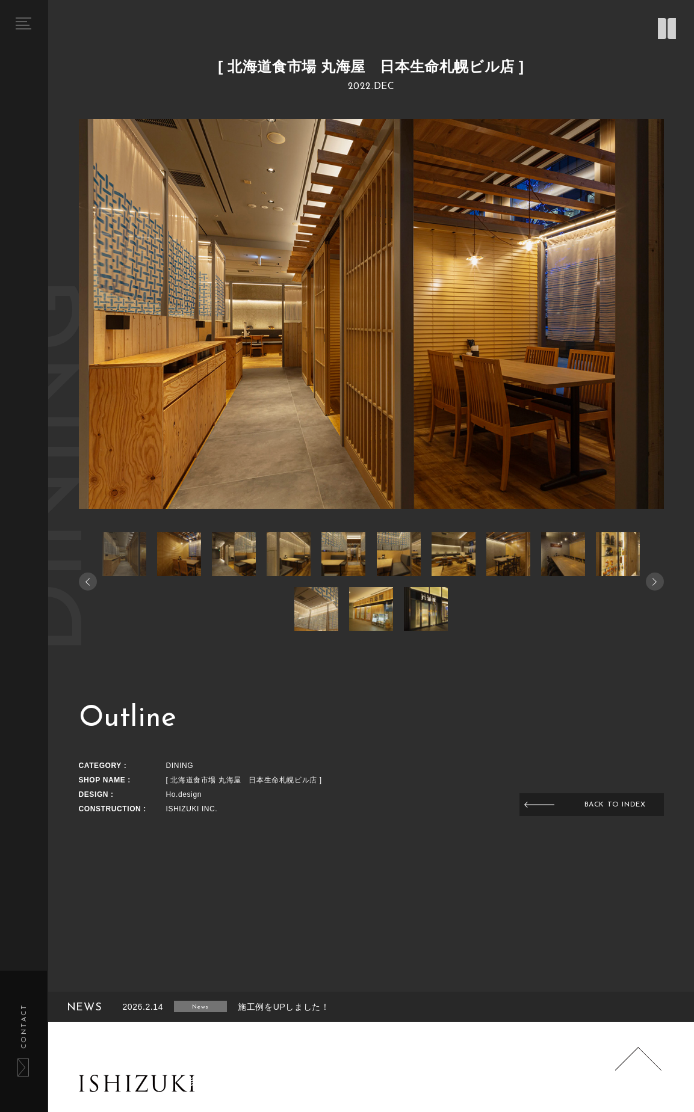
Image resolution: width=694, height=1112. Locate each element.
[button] (655, 582)
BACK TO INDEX (615, 804)
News (200, 1007)
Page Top (638, 1070)
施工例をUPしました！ (283, 1007)
